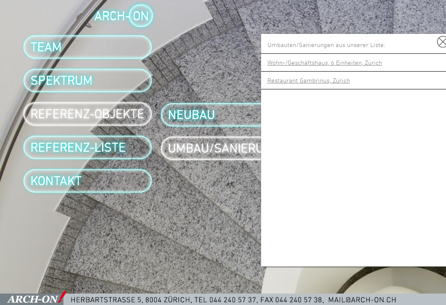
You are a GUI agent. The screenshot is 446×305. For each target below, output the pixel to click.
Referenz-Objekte (87, 114)
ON (141, 15)
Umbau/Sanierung (224, 148)
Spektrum (61, 80)
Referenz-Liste (78, 147)
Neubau (191, 115)
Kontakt (56, 181)
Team (46, 47)
